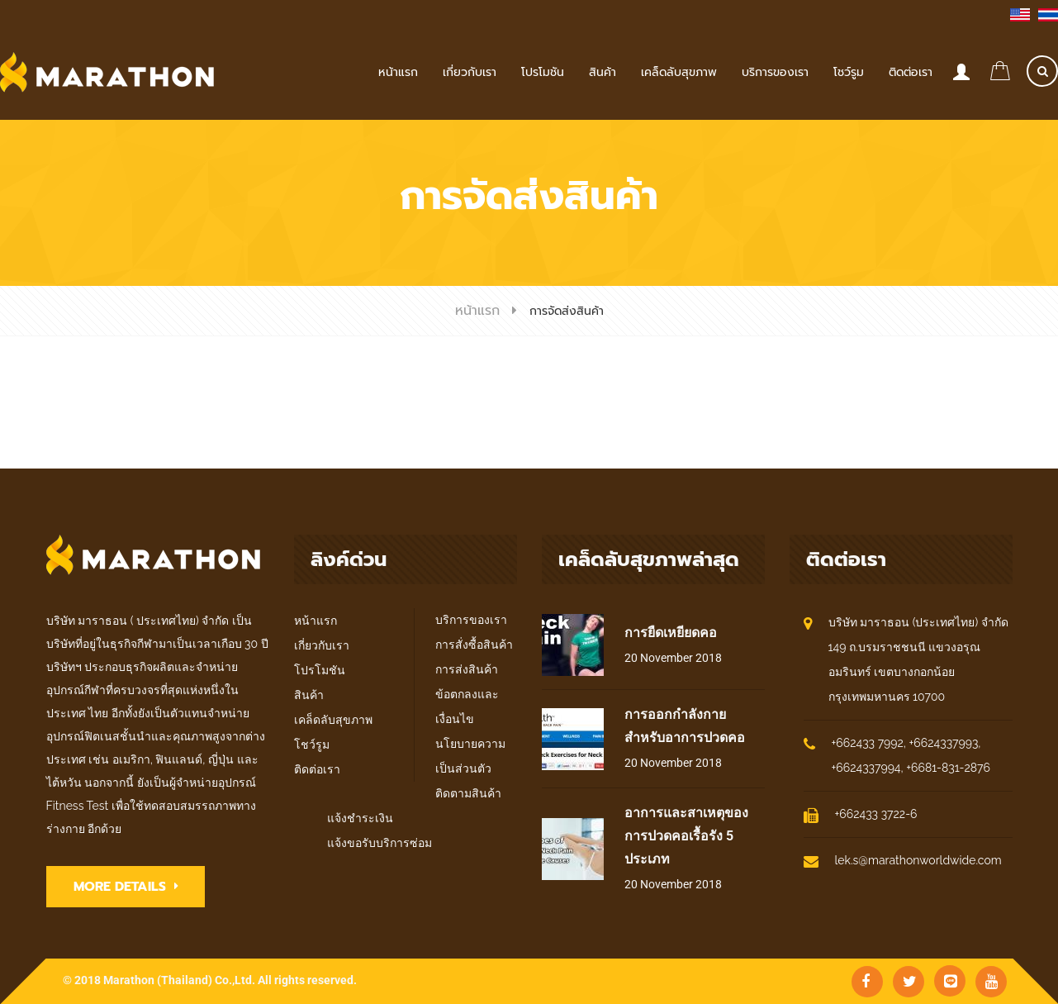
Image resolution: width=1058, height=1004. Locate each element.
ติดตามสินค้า (468, 793)
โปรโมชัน (319, 670)
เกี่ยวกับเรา (321, 645)
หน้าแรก (477, 311)
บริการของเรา (471, 619)
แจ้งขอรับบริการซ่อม (379, 842)
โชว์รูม (312, 744)
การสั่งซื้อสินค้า (474, 644)
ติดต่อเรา (317, 769)
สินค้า (309, 695)
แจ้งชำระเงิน (360, 818)
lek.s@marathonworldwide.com (918, 860)
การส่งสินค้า (466, 669)
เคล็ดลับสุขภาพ (333, 719)
